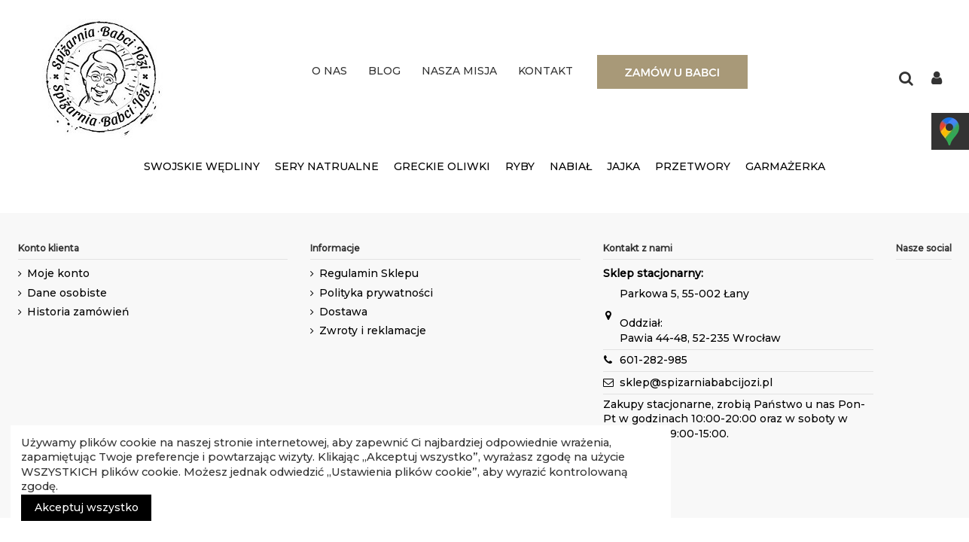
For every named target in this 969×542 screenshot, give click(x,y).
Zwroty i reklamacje (372, 330)
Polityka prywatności (376, 293)
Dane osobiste (67, 293)
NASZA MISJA (459, 71)
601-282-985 (653, 360)
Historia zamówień (78, 311)
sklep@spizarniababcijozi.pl (696, 382)
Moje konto (58, 273)
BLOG (384, 71)
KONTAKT (545, 71)
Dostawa (343, 311)
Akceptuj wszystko (87, 507)
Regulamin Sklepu (369, 273)
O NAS (329, 71)
